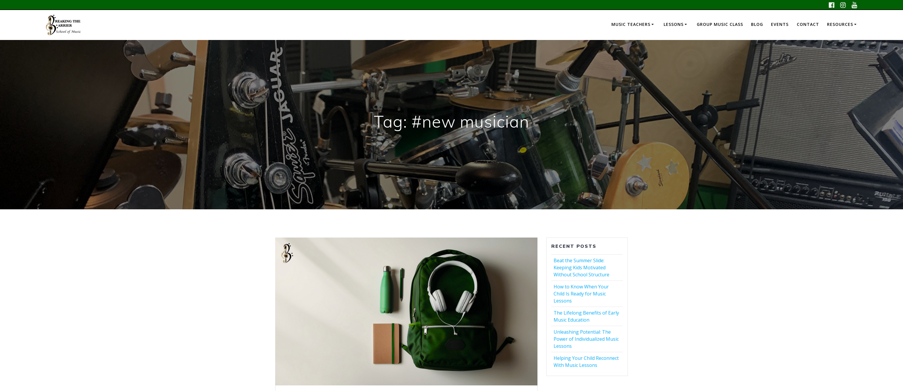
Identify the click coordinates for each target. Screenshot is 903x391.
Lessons (674, 24)
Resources (840, 24)
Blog (757, 24)
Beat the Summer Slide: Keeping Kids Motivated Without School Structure (581, 267)
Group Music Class (720, 24)
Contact (808, 24)
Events (780, 24)
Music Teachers (630, 24)
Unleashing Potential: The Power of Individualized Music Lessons (586, 339)
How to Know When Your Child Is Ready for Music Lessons (581, 293)
